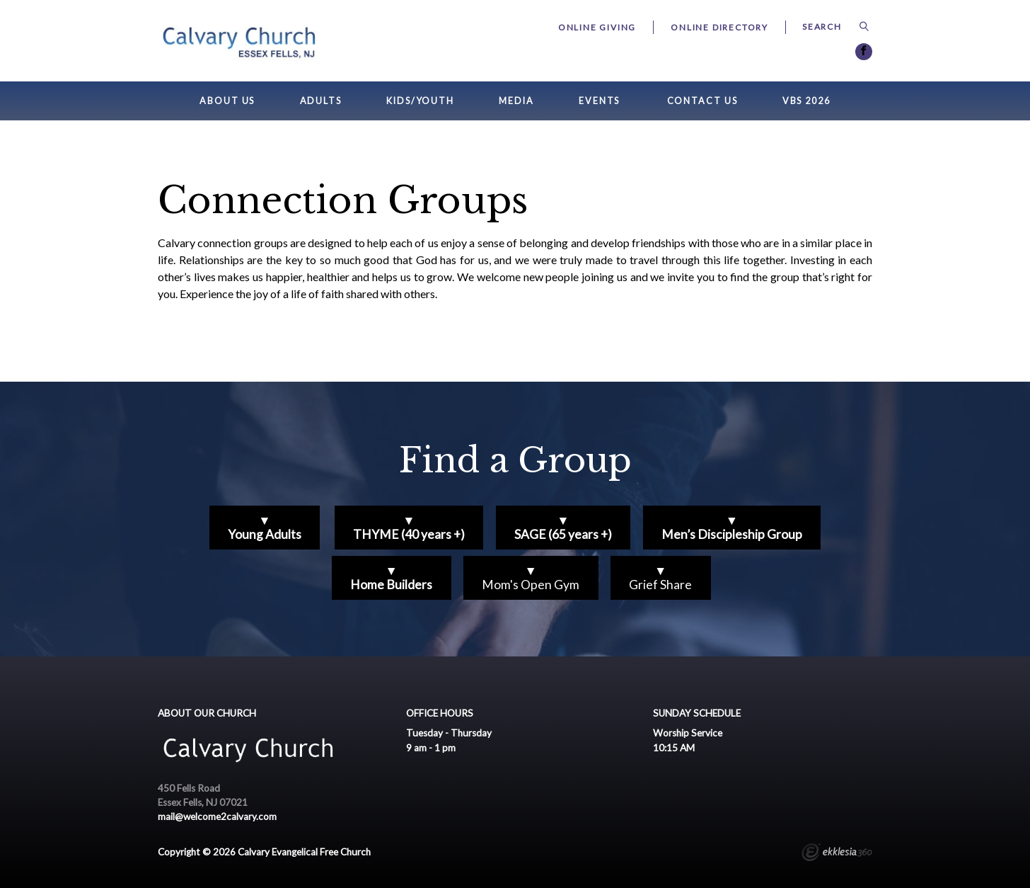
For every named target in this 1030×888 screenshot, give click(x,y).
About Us (227, 101)
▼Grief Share (660, 577)
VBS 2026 (806, 101)
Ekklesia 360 (837, 854)
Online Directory (719, 27)
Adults (321, 101)
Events (599, 101)
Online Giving (597, 27)
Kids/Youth (420, 101)
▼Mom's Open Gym (530, 577)
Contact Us (702, 101)
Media (516, 101)
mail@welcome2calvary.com (217, 816)
